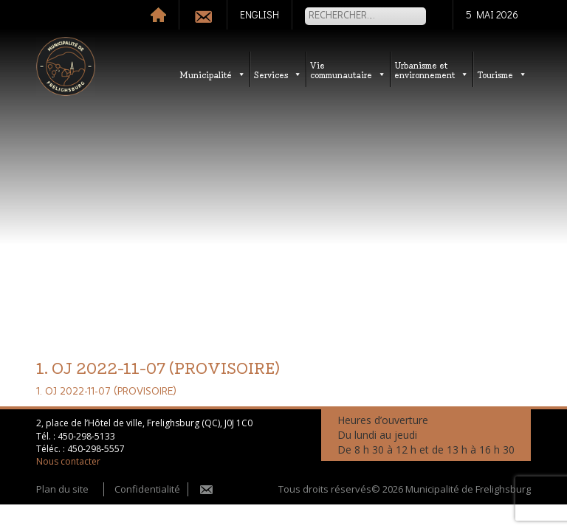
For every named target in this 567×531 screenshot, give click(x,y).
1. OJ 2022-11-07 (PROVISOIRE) (106, 391)
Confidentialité (147, 489)
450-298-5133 (86, 436)
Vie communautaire (348, 69)
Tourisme (502, 74)
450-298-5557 (96, 448)
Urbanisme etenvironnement (431, 69)
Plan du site (62, 489)
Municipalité (212, 74)
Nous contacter (68, 461)
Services (278, 74)
